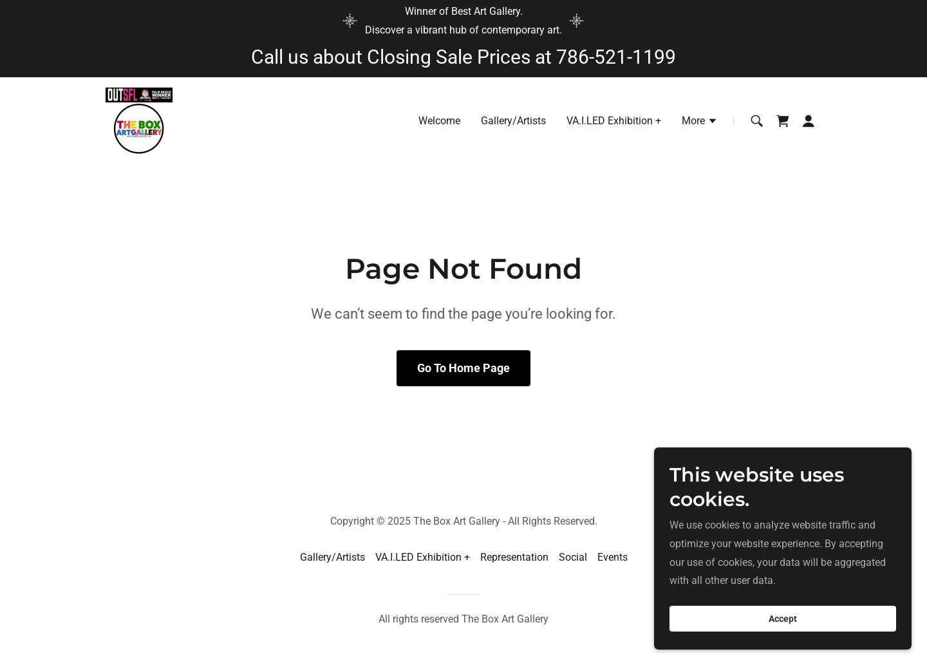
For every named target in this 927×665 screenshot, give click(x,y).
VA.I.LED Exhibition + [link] (613, 121)
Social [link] (573, 557)
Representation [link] (514, 557)
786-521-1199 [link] (616, 57)
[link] (139, 120)
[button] (700, 122)
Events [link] (612, 557)
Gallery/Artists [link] (513, 121)
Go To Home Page (463, 368)
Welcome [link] (439, 121)
